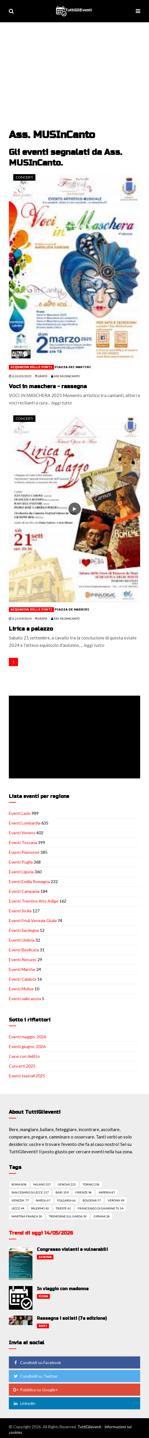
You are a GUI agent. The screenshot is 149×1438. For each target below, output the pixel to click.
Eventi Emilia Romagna (29, 881)
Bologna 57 (92, 1200)
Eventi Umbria (22, 940)
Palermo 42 (40, 1208)
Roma (43, 1296)
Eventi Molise (21, 988)
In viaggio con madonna (63, 1288)
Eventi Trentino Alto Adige (33, 900)
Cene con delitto (24, 1056)
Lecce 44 (18, 1208)
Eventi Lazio (20, 813)
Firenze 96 (83, 1192)
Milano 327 (42, 1184)
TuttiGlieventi (89, 1426)
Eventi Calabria (22, 979)
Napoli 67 (43, 1200)
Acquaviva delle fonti (31, 367)
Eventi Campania (24, 891)
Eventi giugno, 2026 (27, 1046)
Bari (43, 1326)
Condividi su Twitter (35, 1376)
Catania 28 (102, 1216)
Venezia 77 (20, 1200)
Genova (45, 1257)
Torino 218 (91, 1184)
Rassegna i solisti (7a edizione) (72, 1318)
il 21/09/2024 (20, 618)
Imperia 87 (107, 1192)
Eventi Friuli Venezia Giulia (33, 920)
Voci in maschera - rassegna (48, 386)
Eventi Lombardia (24, 822)
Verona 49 (116, 1200)
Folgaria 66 (66, 1200)
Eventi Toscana (23, 842)
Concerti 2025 (22, 1065)
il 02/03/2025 (20, 376)
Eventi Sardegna (24, 930)
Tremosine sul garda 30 (68, 1216)
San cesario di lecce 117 (30, 1192)
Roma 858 (19, 1184)
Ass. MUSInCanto (65, 376)
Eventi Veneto (22, 832)
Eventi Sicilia (20, 910)
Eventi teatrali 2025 (27, 1075)
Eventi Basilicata (24, 949)
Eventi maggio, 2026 (27, 1036)
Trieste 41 (63, 1208)
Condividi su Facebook (37, 1362)
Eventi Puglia (21, 861)
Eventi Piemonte (24, 852)
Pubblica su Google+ (35, 1389)
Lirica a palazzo (31, 629)
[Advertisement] (75, 67)
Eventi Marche (22, 969)
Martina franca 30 (27, 1216)
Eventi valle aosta (25, 998)
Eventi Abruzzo (23, 959)
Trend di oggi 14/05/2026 (41, 1233)
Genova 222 (67, 1184)
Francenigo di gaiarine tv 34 (100, 1208)
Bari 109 (61, 1192)
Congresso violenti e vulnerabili (72, 1249)
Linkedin (24, 1403)
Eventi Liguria (21, 871)
